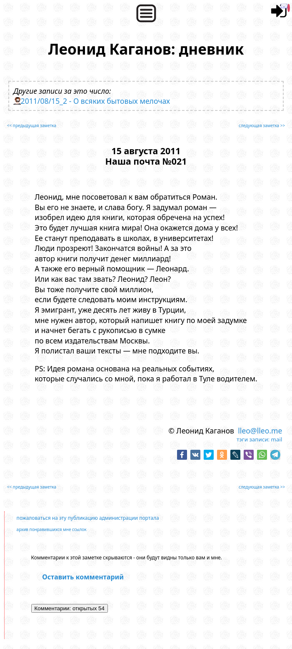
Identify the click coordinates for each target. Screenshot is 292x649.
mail (276, 439)
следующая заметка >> (262, 125)
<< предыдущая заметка (31, 125)
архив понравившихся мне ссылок (52, 529)
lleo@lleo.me (260, 431)
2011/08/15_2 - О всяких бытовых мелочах (95, 101)
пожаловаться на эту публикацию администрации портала (88, 517)
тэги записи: (253, 439)
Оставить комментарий (83, 576)
